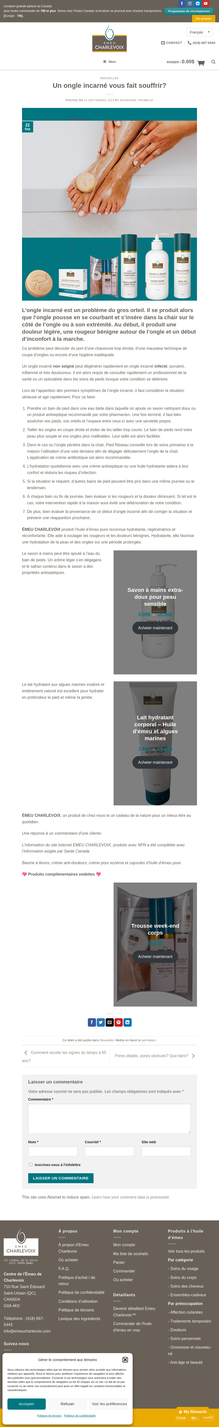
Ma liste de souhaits (130, 1254)
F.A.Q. (63, 1269)
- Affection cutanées (185, 1312)
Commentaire (40, 1099)
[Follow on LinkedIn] (197, 3)
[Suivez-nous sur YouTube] (205, 3)
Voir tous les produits (186, 1251)
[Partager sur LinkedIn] (127, 1022)
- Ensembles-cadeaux (187, 1295)
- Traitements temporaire (189, 1321)
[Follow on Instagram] (190, 3)
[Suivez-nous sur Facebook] (182, 3)
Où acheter (68, 1260)
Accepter (26, 1404)
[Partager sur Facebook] (92, 1022)
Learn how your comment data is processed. (131, 1197)
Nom (33, 1142)
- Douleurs (177, 1330)
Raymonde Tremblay (137, 100)
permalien (149, 1040)
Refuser (67, 1404)
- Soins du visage (183, 1269)
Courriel (93, 1142)
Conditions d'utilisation (78, 1301)
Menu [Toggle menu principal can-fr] (109, 61)
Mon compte (124, 1245)
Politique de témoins (49, 1415)
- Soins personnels (184, 1338)
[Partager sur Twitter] (101, 1022)
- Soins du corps (182, 1277)
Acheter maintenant (155, 628)
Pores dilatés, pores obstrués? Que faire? (156, 1056)
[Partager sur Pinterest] (119, 1022)
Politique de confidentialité (80, 1415)
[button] (125, 1359)
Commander (124, 1271)
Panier (119, 1262)
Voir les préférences (109, 1404)
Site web (149, 1142)
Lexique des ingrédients (79, 1319)
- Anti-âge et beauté (185, 1362)
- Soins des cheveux (186, 1286)
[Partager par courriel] (110, 1022)
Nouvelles (109, 78)
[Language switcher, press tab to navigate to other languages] (200, 32)
